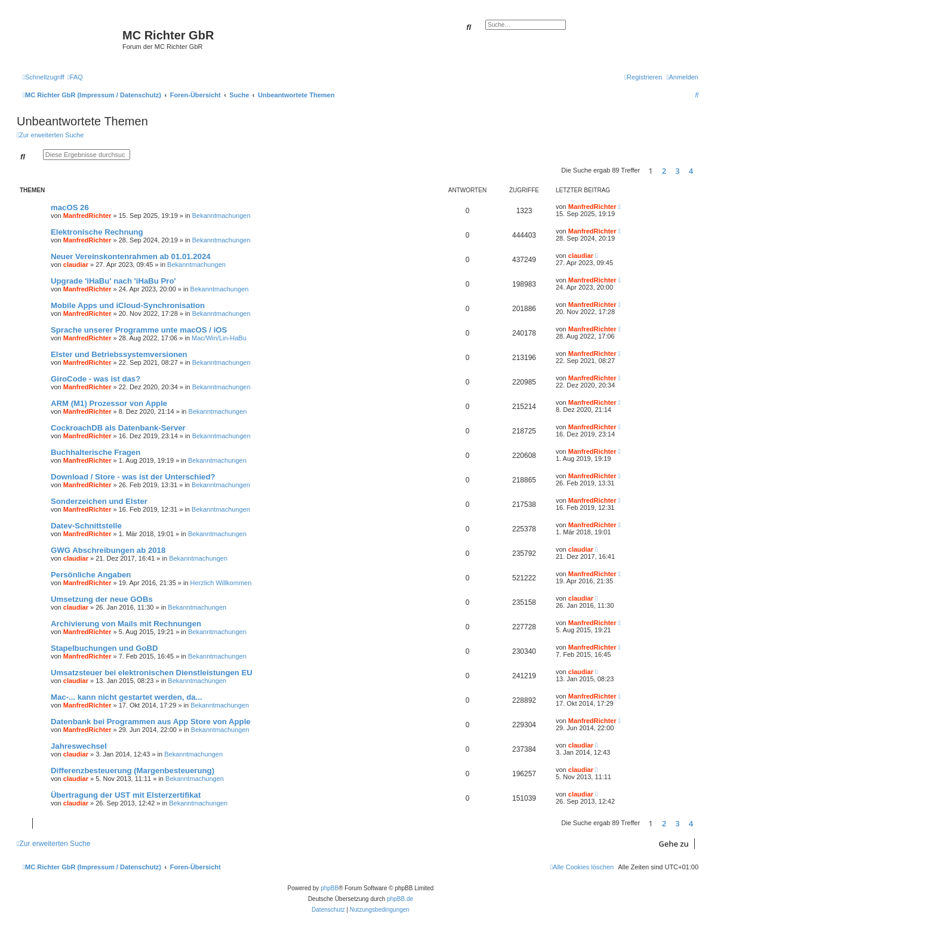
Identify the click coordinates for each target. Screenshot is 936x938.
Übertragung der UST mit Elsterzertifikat (126, 795)
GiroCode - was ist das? (95, 378)
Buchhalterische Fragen (95, 452)
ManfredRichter (87, 215)
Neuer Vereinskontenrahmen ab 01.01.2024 (131, 256)
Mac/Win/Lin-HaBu (219, 338)
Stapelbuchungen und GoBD (104, 648)
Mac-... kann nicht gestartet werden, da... (126, 697)
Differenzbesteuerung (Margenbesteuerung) (132, 770)
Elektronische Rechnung (97, 231)
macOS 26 (70, 207)
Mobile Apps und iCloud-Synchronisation (128, 305)
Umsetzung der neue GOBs (102, 599)
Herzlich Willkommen (221, 582)
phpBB (329, 888)
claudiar (75, 264)
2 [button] (664, 170)
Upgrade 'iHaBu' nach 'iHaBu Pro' (113, 280)
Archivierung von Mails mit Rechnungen (126, 623)
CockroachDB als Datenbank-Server (118, 427)
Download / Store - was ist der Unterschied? (133, 476)
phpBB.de (400, 899)
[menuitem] (75, 77)
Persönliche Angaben (91, 574)
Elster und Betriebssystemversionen (119, 354)
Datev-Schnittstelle (86, 525)
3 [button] (677, 170)
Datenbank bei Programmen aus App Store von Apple (151, 721)
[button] (701, 171)
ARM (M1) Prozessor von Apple (109, 403)
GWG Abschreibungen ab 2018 (108, 550)
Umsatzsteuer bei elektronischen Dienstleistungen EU (152, 672)
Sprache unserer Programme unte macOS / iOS (139, 329)
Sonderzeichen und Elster (99, 501)
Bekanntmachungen (221, 215)
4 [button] (691, 170)
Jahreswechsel (79, 746)
